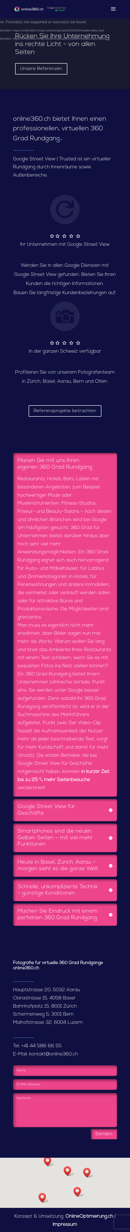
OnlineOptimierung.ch (89, 1216)
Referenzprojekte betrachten (65, 411)
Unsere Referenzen (41, 69)
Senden (103, 1134)
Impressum (65, 1224)
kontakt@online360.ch (53, 1054)
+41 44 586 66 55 (41, 1046)
